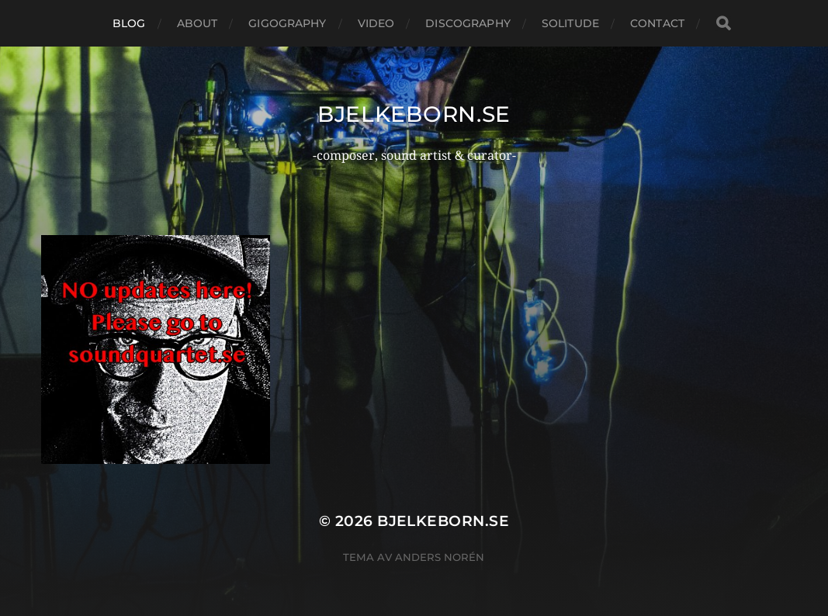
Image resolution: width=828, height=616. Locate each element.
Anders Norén (439, 557)
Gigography (287, 23)
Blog (129, 23)
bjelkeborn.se (414, 114)
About (197, 23)
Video (376, 23)
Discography (468, 23)
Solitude (570, 23)
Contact (657, 23)
